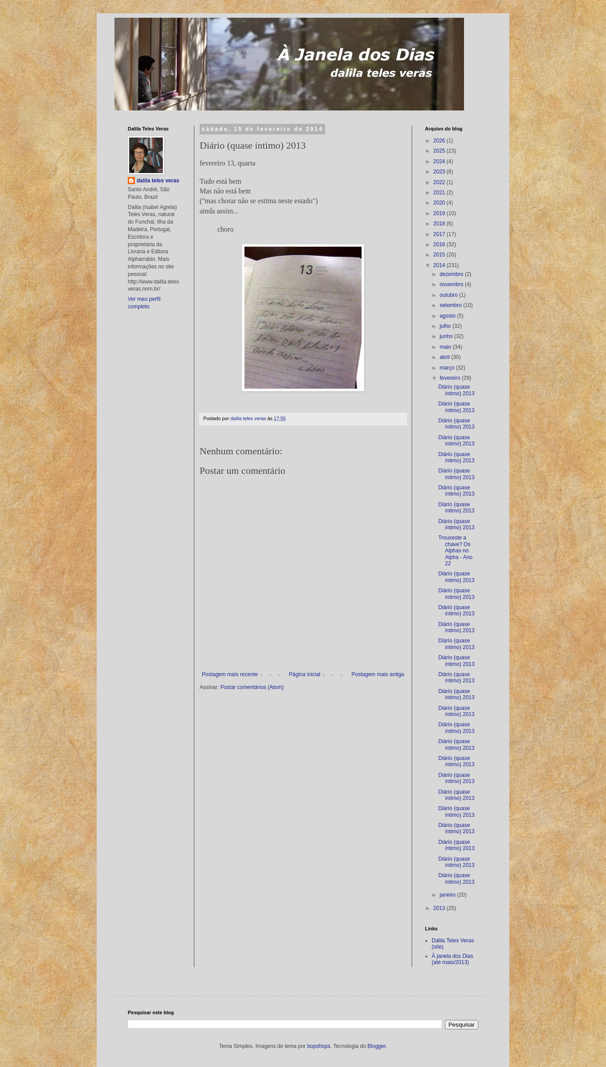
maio (446, 347)
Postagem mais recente (230, 674)
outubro (449, 295)
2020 (440, 203)
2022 (440, 182)
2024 (440, 161)
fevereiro (451, 378)
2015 (440, 255)
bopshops (318, 1046)
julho (446, 326)
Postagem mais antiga (377, 674)
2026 (440, 141)
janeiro (448, 895)
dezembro (452, 274)
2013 (440, 908)
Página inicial (304, 674)
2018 (440, 223)
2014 (440, 265)
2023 (440, 172)
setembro (451, 305)
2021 (440, 192)
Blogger (376, 1046)
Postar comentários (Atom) (252, 687)
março (448, 368)
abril (445, 357)
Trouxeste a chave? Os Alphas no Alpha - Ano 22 (455, 551)
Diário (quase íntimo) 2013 (456, 390)
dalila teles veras (158, 180)
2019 (440, 213)
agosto (448, 316)
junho (447, 336)
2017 (440, 234)
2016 (440, 244)
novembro (452, 284)
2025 (440, 151)
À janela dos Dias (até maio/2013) (452, 959)
